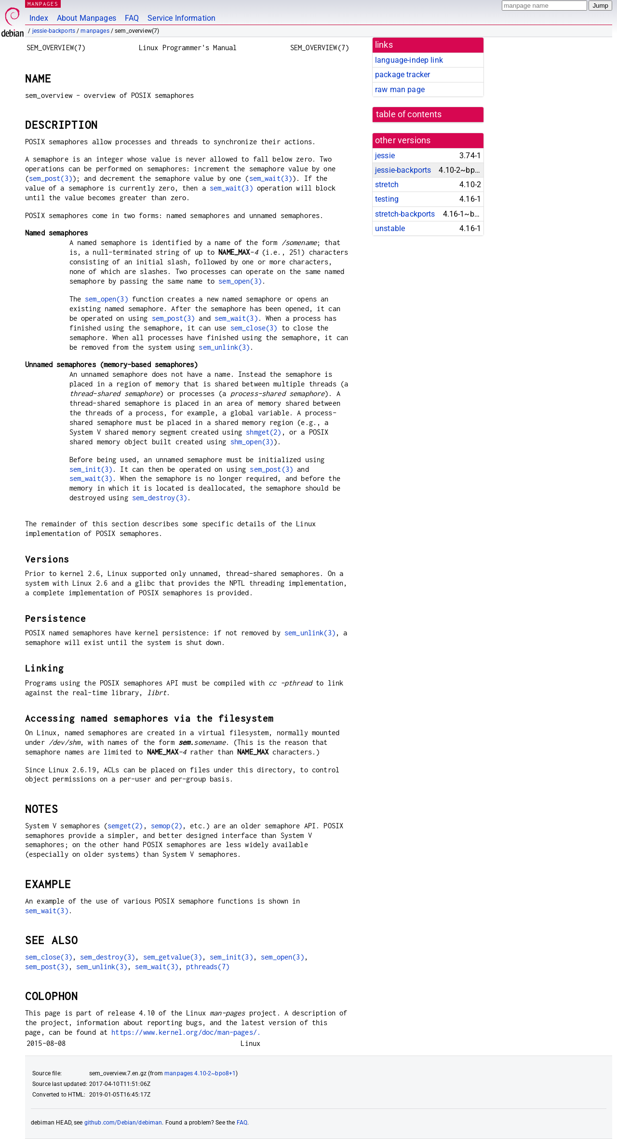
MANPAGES (42, 3)
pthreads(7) (207, 966)
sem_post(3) (50, 178)
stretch (387, 184)
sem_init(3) (91, 469)
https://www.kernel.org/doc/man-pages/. (186, 1032)
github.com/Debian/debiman (123, 1122)
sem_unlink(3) (224, 347)
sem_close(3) (254, 328)
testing (387, 199)
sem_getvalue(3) (172, 957)
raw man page (400, 89)
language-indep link (409, 60)
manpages (94, 30)
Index (38, 18)
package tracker (402, 74)
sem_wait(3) (271, 178)
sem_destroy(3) (159, 498)
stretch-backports (405, 214)
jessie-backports (53, 30)
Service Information (181, 18)
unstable (390, 228)
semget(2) (125, 826)
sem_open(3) (240, 281)
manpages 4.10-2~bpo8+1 (200, 1073)
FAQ (132, 18)
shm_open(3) (252, 442)
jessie (385, 155)
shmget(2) (263, 432)
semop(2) (166, 826)
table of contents (409, 114)
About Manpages (86, 18)
